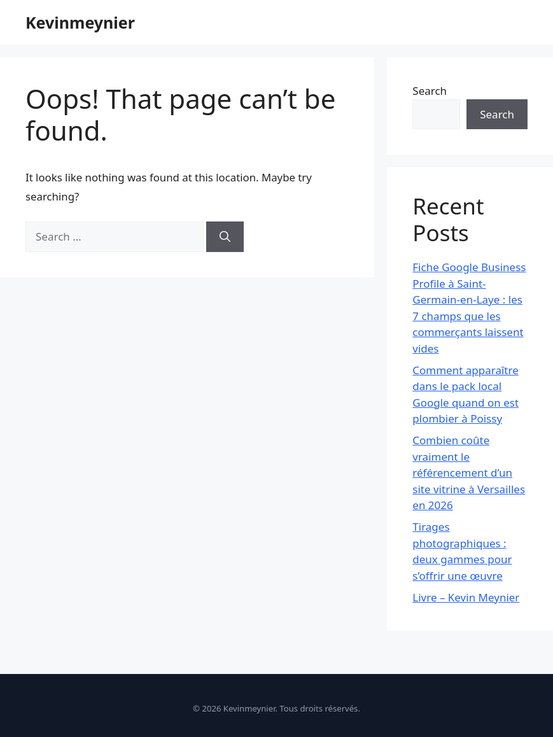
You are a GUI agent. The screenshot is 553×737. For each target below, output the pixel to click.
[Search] (225, 236)
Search (429, 90)
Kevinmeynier (80, 22)
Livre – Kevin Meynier (465, 597)
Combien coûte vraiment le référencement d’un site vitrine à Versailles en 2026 (468, 472)
